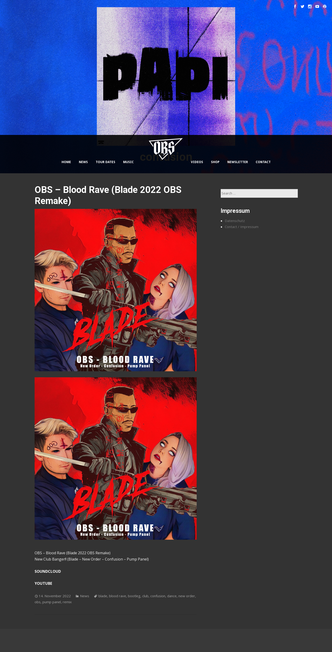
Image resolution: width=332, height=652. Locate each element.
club (145, 596)
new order (186, 596)
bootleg (134, 596)
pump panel (51, 602)
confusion (157, 596)
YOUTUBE (43, 583)
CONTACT (263, 162)
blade (102, 596)
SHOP (215, 162)
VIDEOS (197, 162)
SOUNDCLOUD (48, 571)
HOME (66, 162)
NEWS (83, 162)
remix (67, 602)
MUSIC (128, 162)
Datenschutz (235, 220)
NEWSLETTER (237, 162)
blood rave (117, 596)
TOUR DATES (105, 162)
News (84, 596)
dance (172, 596)
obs (38, 602)
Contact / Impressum (241, 226)
